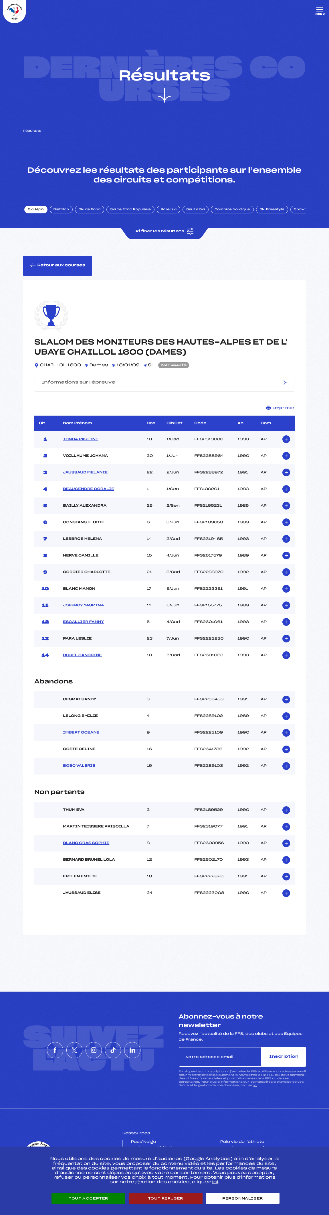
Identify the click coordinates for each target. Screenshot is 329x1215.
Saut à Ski (196, 210)
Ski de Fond (90, 210)
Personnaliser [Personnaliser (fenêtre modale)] (242, 1198)
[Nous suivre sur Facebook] (41, 1050)
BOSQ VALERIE (79, 766)
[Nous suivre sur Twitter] (67, 1050)
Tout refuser (165, 1198)
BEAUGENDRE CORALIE (88, 489)
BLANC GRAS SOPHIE (86, 844)
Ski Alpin (36, 210)
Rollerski (169, 210)
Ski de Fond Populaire (131, 210)
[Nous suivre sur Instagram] (93, 1050)
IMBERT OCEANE (81, 733)
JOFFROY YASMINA (83, 606)
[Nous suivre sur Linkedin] (145, 1050)
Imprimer (280, 408)
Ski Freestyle (272, 210)
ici (255, 1085)
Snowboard (305, 210)
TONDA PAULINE (80, 439)
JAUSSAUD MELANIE (85, 473)
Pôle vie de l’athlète (242, 1142)
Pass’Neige (143, 1142)
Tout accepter (88, 1198)
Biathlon (61, 210)
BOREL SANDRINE (82, 655)
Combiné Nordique (232, 210)
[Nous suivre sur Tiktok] (119, 1050)
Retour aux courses (57, 266)
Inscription (283, 1057)
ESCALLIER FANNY (83, 622)
